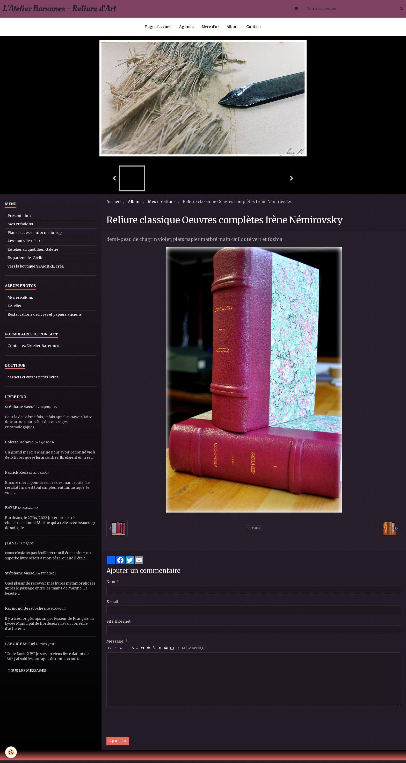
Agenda (186, 27)
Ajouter (117, 744)
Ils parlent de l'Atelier (26, 260)
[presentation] (145, 724)
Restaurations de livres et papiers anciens (45, 317)
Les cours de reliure (25, 243)
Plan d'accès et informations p (35, 235)
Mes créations (162, 204)
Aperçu (196, 650)
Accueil (113, 204)
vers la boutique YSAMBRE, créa (36, 269)
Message (115, 644)
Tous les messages (27, 673)
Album (233, 27)
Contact (254, 27)
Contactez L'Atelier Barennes (33, 348)
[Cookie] (11, 752)
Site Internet (118, 624)
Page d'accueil (158, 27)
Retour (253, 530)
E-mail (112, 604)
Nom (110, 584)
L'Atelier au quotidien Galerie (33, 252)
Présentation (19, 218)
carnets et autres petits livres (33, 380)
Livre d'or (210, 27)
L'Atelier (15, 308)
